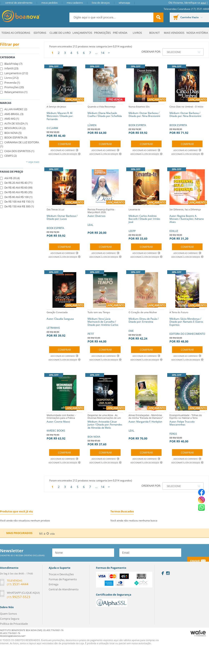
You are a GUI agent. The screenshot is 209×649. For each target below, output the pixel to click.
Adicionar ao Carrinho (64, 150)
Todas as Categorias (15, 33)
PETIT (105, 326)
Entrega (53, 584)
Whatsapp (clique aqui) (23, 593)
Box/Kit (154, 33)
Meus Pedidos (49, 2)
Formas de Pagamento (63, 579)
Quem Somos (8, 613)
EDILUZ (187, 223)
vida (52, 533)
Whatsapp (124, 2)
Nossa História (197, 33)
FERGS (187, 427)
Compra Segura (9, 619)
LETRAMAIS (60, 323)
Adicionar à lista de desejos (62, 154)
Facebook (163, 573)
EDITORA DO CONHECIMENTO (187, 326)
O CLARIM (64, 121)
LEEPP (146, 223)
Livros (137, 33)
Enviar (195, 561)
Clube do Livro (60, 33)
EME (146, 325)
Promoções (102, 33)
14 (102, 53)
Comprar (64, 144)
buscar (158, 17)
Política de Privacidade (14, 624)
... (96, 53)
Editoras (40, 33)
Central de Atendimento (18, 2)
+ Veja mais (32, 162)
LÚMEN (105, 119)
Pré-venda (120, 33)
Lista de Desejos (101, 2)
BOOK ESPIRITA (146, 119)
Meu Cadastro (75, 2)
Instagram (168, 573)
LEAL (105, 221)
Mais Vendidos (174, 33)
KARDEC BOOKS (64, 426)
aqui (203, 2)
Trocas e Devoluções (61, 574)
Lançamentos (82, 33)
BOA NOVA (105, 429)
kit (41, 533)
